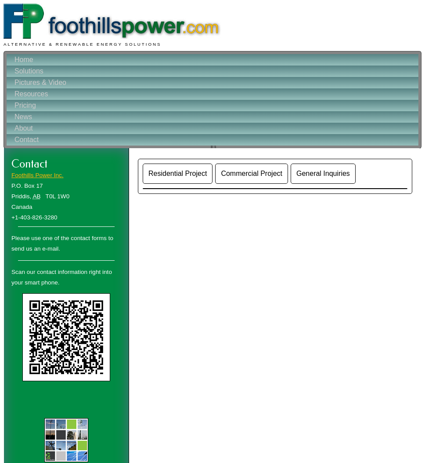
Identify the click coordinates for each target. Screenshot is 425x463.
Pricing (25, 105)
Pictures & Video (40, 82)
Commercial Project (251, 173)
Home (23, 59)
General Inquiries (323, 173)
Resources (31, 94)
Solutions (28, 71)
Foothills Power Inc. (37, 175)
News (23, 116)
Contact (26, 139)
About (23, 128)
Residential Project (177, 173)
